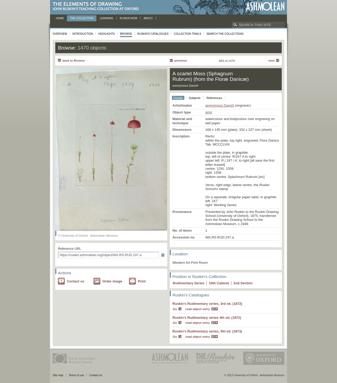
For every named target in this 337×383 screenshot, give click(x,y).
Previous (180, 60)
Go (175, 309)
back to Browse (73, 60)
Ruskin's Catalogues (153, 33)
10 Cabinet (219, 283)
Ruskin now (128, 18)
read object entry (197, 309)
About (148, 18)
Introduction (82, 33)
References (214, 98)
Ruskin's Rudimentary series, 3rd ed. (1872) (207, 304)
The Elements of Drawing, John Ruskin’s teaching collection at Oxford (97, 6)
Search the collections (225, 33)
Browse (126, 33)
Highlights (106, 33)
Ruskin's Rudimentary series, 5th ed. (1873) (207, 331)
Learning (106, 18)
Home (60, 18)
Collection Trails (187, 33)
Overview (60, 33)
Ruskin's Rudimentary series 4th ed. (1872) (206, 318)
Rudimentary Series (188, 283)
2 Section (243, 283)
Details (178, 98)
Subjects (194, 98)
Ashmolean (265, 6)
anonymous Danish (219, 105)
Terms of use (76, 375)
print (208, 112)
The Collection (81, 18)
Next (271, 60)
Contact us (75, 281)
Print (142, 281)
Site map (58, 375)
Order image (112, 281)
